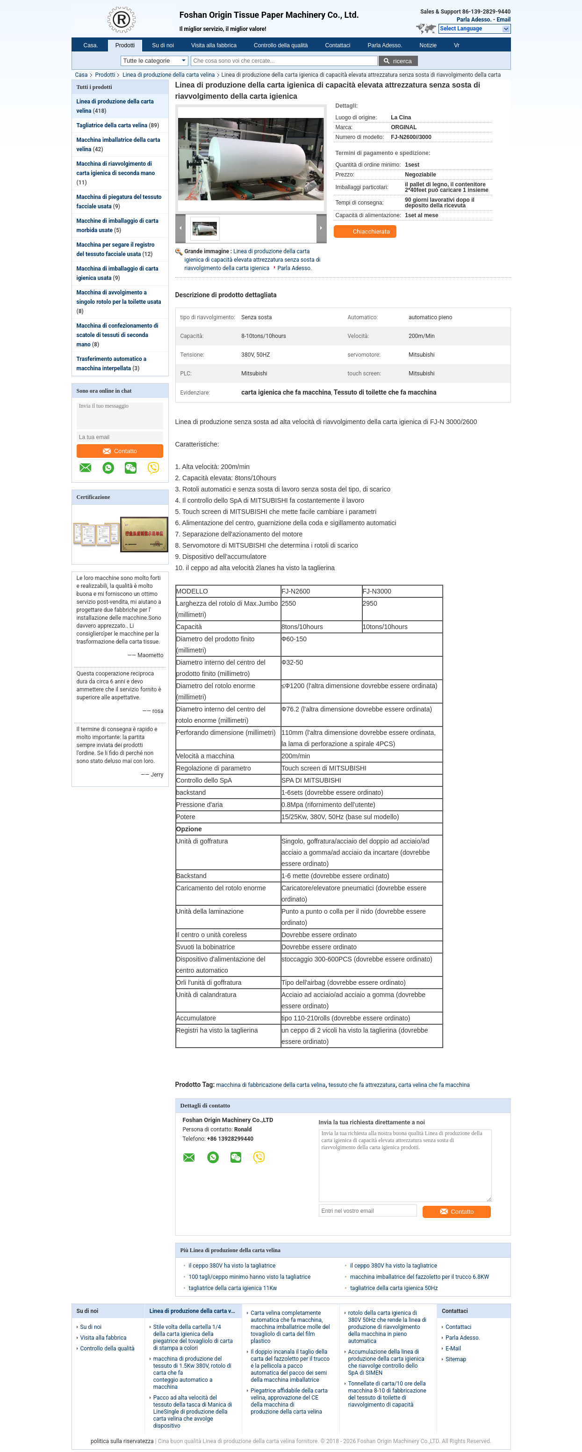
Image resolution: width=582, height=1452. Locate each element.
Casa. (91, 45)
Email (504, 19)
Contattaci (338, 45)
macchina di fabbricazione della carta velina (271, 1085)
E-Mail (453, 1348)
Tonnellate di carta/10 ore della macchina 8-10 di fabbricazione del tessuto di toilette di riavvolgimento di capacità (387, 1394)
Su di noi (163, 45)
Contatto (120, 451)
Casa (81, 75)
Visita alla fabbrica (214, 45)
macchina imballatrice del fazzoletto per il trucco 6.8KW (419, 1277)
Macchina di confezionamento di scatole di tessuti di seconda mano (117, 335)
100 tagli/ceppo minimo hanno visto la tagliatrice (250, 1277)
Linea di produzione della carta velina (168, 75)
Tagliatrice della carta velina (112, 125)
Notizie (428, 45)
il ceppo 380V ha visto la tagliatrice (232, 1265)
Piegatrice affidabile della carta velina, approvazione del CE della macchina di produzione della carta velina (289, 1401)
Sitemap (455, 1359)
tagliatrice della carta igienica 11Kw (233, 1288)
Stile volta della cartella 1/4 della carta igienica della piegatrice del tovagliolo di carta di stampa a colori (193, 1337)
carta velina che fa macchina (434, 1085)
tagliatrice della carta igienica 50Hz (394, 1288)
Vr (457, 45)
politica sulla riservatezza (122, 1441)
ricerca (402, 61)
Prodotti (125, 45)
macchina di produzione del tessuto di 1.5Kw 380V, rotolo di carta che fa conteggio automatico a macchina (192, 1373)
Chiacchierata (366, 231)
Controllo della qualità (281, 45)
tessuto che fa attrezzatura (362, 1085)
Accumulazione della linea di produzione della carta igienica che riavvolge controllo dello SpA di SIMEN (386, 1362)
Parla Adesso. (474, 19)
